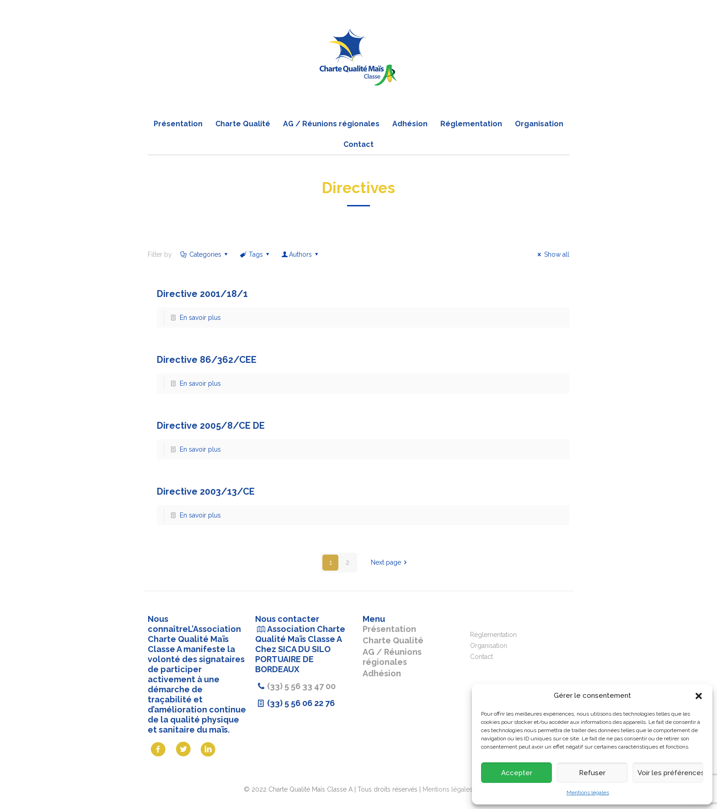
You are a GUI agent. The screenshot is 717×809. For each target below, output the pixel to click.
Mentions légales (588, 792)
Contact (481, 656)
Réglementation (493, 634)
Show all (552, 254)
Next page (390, 562)
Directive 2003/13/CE (206, 491)
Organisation (488, 645)
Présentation (389, 629)
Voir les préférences (670, 773)
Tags (255, 254)
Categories (204, 254)
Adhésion (382, 673)
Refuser (592, 773)
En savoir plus (200, 317)
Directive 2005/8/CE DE (211, 425)
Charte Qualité (393, 640)
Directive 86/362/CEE (207, 359)
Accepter (516, 773)
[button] (698, 696)
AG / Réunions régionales (392, 657)
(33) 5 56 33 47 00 (301, 686)
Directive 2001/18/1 (202, 293)
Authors (300, 254)
